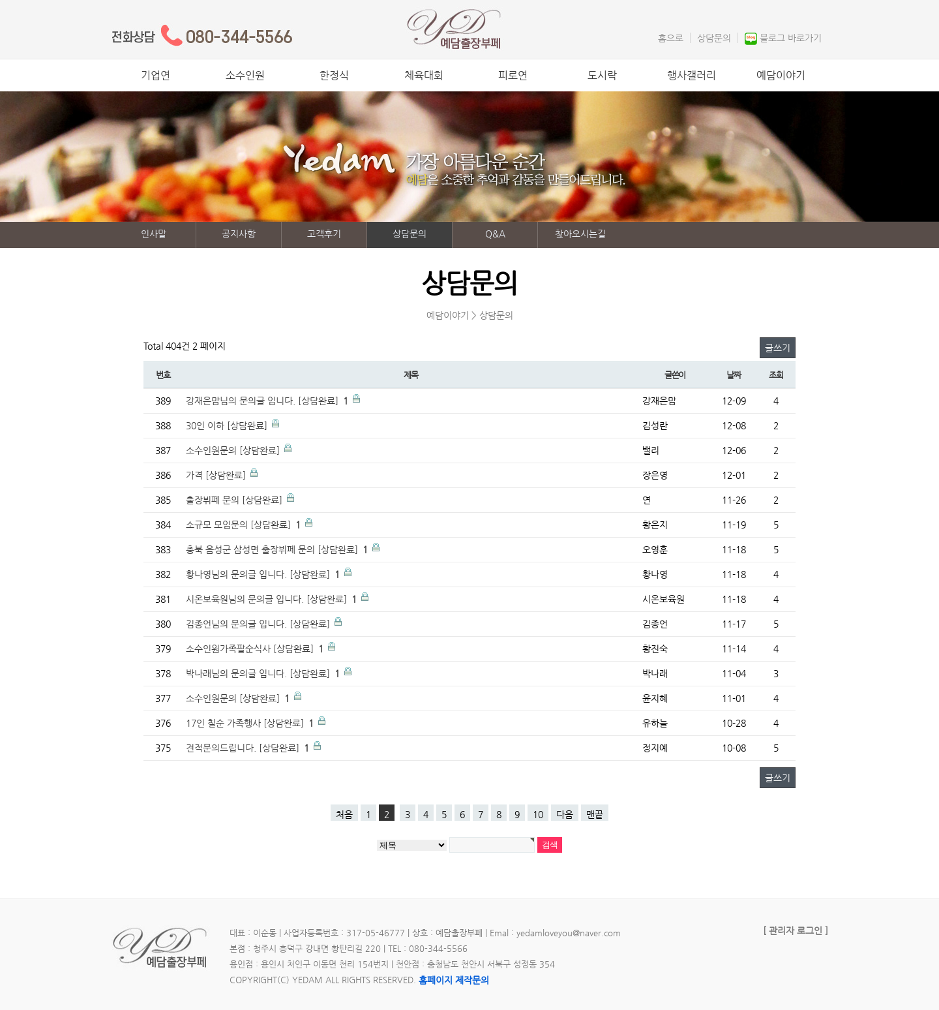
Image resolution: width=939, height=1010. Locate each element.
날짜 (733, 375)
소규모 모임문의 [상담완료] (244, 524)
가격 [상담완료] (217, 475)
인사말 (153, 233)
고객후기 (324, 233)
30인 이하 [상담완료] (228, 425)
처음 (344, 814)
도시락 (602, 75)
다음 (564, 814)
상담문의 (714, 38)
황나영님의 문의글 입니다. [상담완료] (264, 574)
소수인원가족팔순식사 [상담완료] (256, 648)
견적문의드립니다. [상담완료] (249, 747)
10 (538, 814)
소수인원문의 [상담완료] (234, 450)
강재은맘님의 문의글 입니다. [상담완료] (268, 400)
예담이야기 (780, 75)
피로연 (513, 75)
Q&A (495, 233)
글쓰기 (777, 348)
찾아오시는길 (580, 233)
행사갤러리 (691, 75)
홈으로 (670, 38)
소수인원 (245, 75)
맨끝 (594, 814)
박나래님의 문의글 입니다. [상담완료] (264, 673)
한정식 (334, 75)
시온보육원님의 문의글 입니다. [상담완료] (272, 599)
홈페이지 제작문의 (454, 980)
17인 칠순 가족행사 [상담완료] (251, 723)
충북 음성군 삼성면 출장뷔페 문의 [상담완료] (278, 549)
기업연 (155, 75)
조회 (775, 375)
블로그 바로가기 (791, 38)
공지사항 (239, 233)
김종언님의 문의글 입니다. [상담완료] (259, 624)
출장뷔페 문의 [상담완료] (235, 500)
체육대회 (423, 75)
